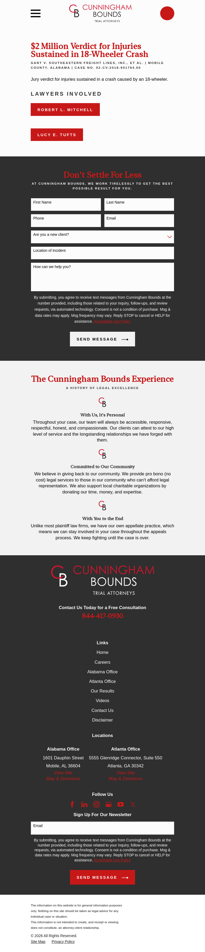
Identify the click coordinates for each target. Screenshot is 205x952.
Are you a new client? (51, 234)
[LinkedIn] (84, 804)
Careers (102, 662)
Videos (102, 700)
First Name (42, 202)
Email (111, 218)
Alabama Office (102, 671)
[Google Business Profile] (108, 804)
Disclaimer (102, 720)
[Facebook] (72, 804)
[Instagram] (96, 804)
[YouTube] (120, 804)
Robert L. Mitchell (65, 110)
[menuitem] (38, 941)
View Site (63, 772)
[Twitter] (133, 804)
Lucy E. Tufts (56, 135)
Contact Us (102, 710)
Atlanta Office (102, 681)
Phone (38, 218)
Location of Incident (49, 250)
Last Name (116, 202)
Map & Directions (63, 778)
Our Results (102, 691)
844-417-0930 (102, 616)
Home (102, 652)
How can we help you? (52, 267)
